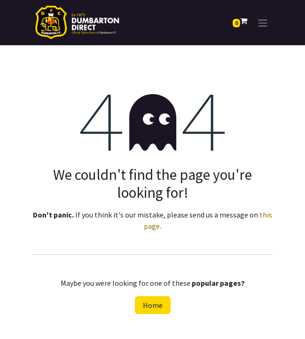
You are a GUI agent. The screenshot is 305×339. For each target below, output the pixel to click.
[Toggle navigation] (263, 22)
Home (153, 305)
